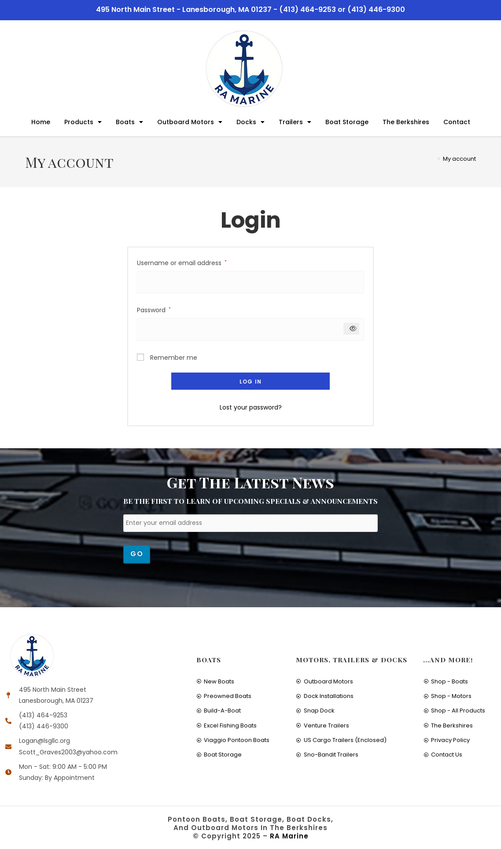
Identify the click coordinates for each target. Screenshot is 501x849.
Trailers (295, 122)
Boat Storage (346, 122)
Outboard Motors (189, 122)
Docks (250, 122)
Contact (456, 122)
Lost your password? (251, 407)
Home (40, 122)
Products (83, 122)
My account (459, 159)
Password (154, 309)
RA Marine (289, 836)
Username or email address (182, 262)
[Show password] (351, 328)
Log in (250, 381)
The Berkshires (406, 122)
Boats (129, 122)
